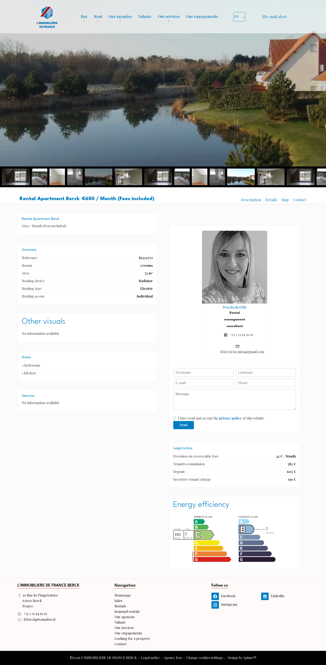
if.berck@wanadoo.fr (40, 619)
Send (184, 425)
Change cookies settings (204, 657)
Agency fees (173, 657)
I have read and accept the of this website (221, 418)
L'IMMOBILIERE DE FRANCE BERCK (48, 585)
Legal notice (150, 657)
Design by (241, 657)
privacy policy (230, 418)
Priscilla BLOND (234, 307)
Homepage (47, 16)
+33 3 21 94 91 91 (241, 334)
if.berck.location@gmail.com (242, 352)
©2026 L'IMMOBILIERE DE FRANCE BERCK (103, 657)
